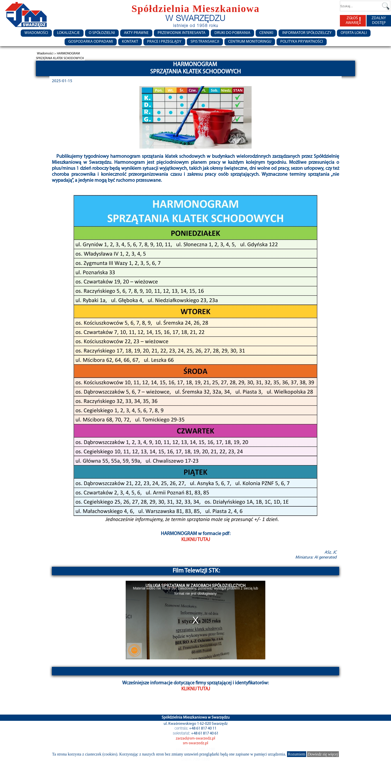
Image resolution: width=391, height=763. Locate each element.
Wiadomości (36, 33)
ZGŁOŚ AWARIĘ (353, 20)
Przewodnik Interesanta (181, 33)
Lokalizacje (68, 33)
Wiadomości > (47, 53)
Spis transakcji (205, 42)
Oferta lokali (354, 33)
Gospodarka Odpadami (90, 42)
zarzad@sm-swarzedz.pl (195, 739)
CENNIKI (266, 33)
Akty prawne (136, 33)
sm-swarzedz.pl (195, 743)
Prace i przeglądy (164, 42)
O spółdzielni (102, 33)
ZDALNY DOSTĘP (379, 20)
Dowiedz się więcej (323, 754)
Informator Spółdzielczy (307, 33)
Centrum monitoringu (249, 42)
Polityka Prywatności (301, 42)
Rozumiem (296, 754)
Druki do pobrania (232, 33)
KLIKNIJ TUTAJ (195, 539)
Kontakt (130, 42)
